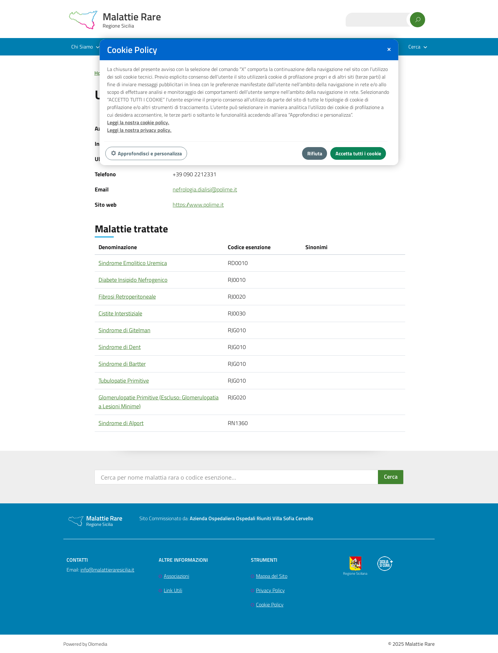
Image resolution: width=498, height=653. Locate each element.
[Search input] (237, 477)
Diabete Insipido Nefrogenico (133, 279)
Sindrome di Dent (120, 347)
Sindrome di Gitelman (124, 330)
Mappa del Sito (271, 576)
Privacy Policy (270, 590)
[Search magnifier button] (390, 477)
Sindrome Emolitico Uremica (133, 263)
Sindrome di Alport (121, 423)
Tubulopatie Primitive (124, 380)
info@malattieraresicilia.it (107, 569)
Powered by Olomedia (85, 644)
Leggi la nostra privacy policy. (139, 130)
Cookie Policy (270, 604)
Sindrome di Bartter (122, 363)
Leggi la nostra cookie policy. (138, 122)
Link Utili (173, 590)
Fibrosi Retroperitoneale (127, 296)
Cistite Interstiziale (120, 313)
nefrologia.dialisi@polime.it (205, 189)
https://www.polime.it (198, 204)
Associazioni (176, 576)
